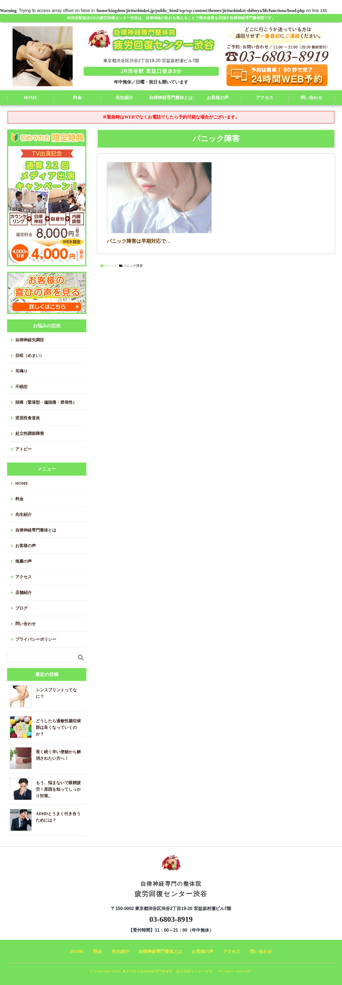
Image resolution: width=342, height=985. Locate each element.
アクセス (264, 97)
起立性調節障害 (29, 433)
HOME (30, 97)
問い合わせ (311, 97)
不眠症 (21, 387)
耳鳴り (21, 371)
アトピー (23, 449)
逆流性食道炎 (27, 418)
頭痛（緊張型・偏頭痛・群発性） (46, 402)
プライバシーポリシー (35, 639)
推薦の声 (23, 561)
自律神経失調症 (29, 340)
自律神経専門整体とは (171, 97)
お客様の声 (218, 97)
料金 (77, 97)
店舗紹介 (23, 592)
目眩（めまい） (29, 355)
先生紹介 (124, 97)
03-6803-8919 (171, 919)
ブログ (21, 608)
